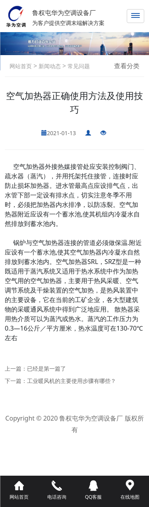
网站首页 (21, 66)
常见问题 (78, 66)
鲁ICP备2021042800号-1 (74, 441)
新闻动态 (49, 66)
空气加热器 (29, 166)
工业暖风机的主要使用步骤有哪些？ (71, 381)
